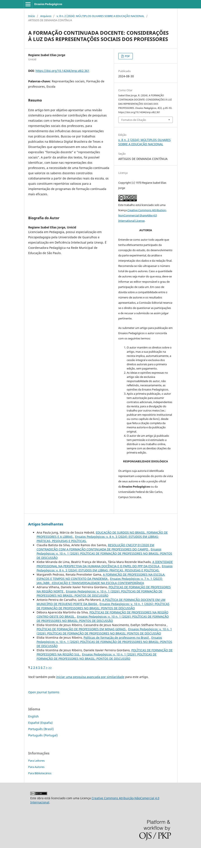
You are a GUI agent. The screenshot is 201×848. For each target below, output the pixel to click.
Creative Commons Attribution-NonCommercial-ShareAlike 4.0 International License (142, 215)
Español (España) (40, 723)
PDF (127, 56)
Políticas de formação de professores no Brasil (117, 638)
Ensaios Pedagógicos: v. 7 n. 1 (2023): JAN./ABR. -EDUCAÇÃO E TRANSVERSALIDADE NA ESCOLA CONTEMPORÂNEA (100, 581)
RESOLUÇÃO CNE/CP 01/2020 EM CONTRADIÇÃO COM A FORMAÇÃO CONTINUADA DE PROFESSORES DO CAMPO (95, 547)
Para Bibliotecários (39, 773)
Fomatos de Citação (133, 120)
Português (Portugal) (43, 735)
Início (31, 16)
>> (50, 667)
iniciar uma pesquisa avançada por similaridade (90, 677)
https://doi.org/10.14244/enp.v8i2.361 (62, 71)
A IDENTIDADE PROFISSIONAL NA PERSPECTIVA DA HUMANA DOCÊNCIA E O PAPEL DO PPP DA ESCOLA (105, 564)
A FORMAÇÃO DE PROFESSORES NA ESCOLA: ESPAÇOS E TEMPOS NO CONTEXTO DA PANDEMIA (101, 576)
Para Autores (36, 767)
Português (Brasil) (41, 729)
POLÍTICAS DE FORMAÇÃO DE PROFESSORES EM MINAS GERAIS (81, 629)
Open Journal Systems (43, 692)
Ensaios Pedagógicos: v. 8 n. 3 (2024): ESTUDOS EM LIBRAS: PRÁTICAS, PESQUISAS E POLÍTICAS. (105, 568)
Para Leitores (36, 760)
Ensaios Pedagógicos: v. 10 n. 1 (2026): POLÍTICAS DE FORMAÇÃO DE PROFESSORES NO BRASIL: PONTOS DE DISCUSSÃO (104, 553)
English (33, 716)
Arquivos (45, 16)
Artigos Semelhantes (45, 524)
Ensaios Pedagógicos (48, 4)
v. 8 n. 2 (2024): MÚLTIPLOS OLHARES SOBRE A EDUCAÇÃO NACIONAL (100, 16)
